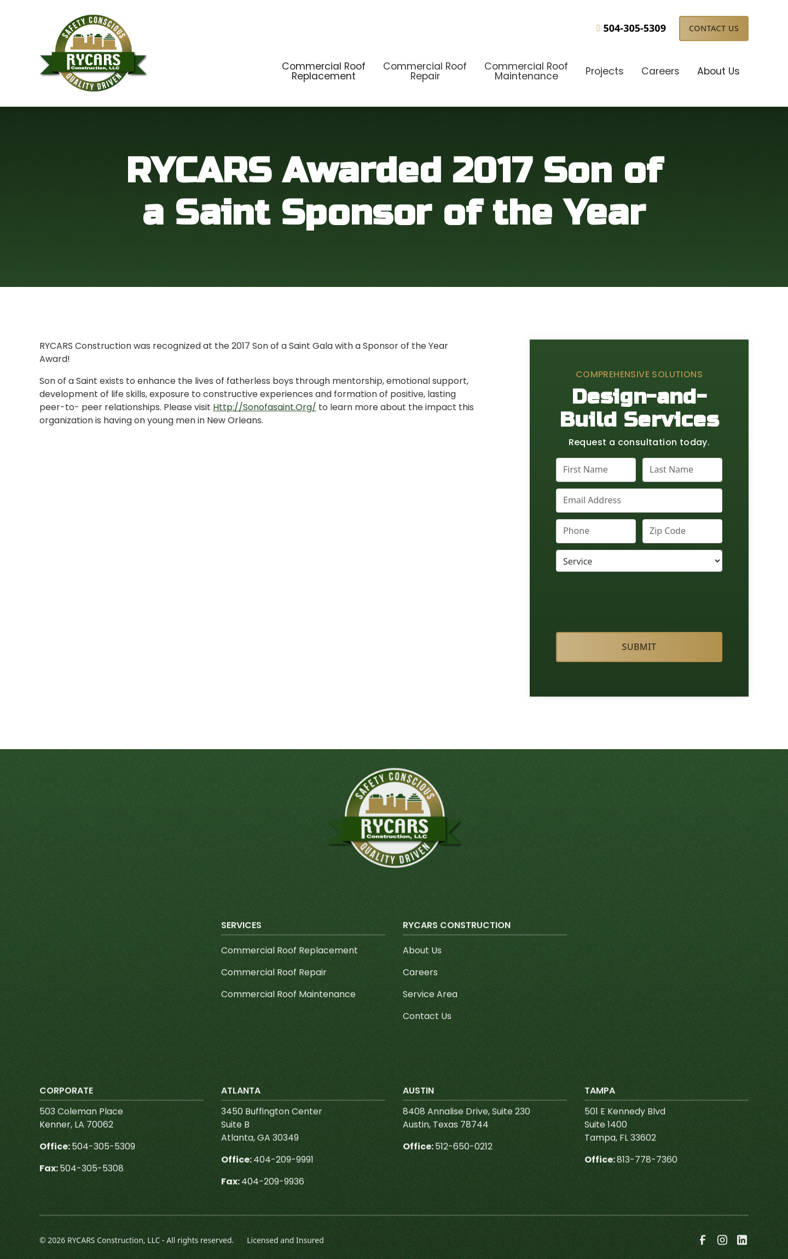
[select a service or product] (639, 561)
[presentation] (640, 599)
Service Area (430, 1013)
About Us (422, 969)
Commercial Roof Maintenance (288, 1013)
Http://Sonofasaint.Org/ (264, 407)
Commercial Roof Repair (274, 991)
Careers (420, 991)
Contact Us (714, 28)
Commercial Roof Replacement (289, 969)
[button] (323, 72)
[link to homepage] (94, 53)
